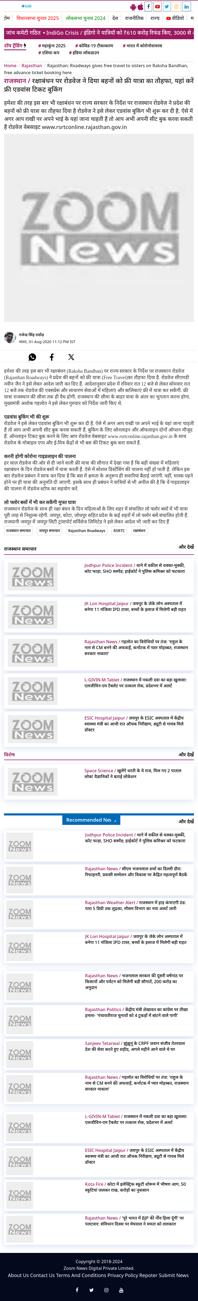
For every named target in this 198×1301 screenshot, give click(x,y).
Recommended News (91, 820)
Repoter (148, 1275)
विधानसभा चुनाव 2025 (38, 18)
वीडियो (175, 18)
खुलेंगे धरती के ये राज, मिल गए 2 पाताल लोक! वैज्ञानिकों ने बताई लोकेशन (132, 773)
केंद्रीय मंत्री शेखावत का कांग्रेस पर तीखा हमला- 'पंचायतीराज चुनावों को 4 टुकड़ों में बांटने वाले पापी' (136, 1012)
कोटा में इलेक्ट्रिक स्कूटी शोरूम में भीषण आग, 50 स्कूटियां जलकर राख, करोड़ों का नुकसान (135, 1187)
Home (10, 66)
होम (6, 18)
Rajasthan (32, 66)
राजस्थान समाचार (18, 530)
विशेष (9, 754)
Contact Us (42, 1275)
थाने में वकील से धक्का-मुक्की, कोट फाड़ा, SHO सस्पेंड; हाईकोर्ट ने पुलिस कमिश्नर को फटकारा (134, 568)
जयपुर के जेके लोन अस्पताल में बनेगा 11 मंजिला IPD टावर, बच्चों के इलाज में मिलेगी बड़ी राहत (135, 606)
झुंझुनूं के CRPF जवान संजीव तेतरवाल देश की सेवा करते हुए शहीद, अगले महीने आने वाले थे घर (135, 1046)
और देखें (186, 547)
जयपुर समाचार (49, 530)
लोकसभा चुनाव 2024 (85, 18)
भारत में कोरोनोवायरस (142, 46)
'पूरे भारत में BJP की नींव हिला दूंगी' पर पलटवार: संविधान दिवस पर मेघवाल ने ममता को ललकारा (134, 1221)
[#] (32, 357)
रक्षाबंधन (139, 530)
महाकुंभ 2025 (51, 46)
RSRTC (119, 530)
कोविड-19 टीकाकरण (93, 46)
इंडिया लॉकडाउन (83, 53)
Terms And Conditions (81, 1275)
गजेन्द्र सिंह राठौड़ (31, 334)
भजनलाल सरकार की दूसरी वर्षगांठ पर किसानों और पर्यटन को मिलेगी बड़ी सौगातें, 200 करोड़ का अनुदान (134, 981)
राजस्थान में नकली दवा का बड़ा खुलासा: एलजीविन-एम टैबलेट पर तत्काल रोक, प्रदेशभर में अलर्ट (135, 683)
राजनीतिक (134, 18)
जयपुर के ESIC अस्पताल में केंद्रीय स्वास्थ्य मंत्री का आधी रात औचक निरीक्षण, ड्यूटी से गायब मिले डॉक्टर (133, 724)
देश (115, 18)
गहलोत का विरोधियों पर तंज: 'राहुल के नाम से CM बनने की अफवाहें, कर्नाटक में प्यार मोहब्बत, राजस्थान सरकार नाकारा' (136, 647)
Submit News (174, 1275)
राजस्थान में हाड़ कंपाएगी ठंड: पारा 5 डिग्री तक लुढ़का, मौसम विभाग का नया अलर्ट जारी (135, 905)
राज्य (155, 18)
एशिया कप (48, 53)
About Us (18, 1275)
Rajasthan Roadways (86, 530)
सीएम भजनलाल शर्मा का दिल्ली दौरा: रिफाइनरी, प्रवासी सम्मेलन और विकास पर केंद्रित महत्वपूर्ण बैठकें (136, 872)
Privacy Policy (122, 1275)
